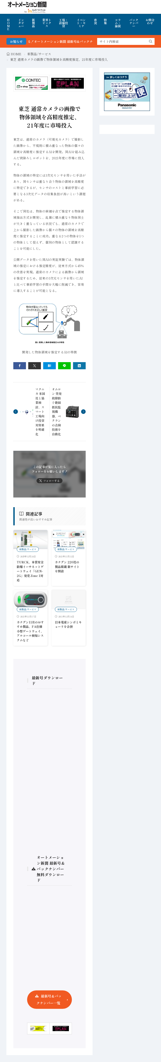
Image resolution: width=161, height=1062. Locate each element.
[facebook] (19, 365)
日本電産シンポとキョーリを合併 (68, 624)
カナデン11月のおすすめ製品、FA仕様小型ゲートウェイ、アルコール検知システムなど (30, 631)
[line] (64, 365)
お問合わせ (150, 21)
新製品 (33, 23)
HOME (8, 24)
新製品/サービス (39, 54)
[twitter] (34, 365)
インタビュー (21, 23)
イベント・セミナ (81, 23)
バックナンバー (133, 23)
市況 (95, 21)
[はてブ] (49, 365)
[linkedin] (79, 365)
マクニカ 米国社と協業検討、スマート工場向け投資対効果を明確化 (40, 411)
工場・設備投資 (63, 23)
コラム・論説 (118, 23)
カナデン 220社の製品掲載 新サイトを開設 (67, 566)
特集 (105, 21)
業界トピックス (46, 23)
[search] (150, 41)
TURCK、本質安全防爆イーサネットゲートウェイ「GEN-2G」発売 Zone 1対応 (30, 571)
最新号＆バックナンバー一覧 (49, 999)
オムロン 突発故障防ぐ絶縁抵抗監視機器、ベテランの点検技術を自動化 (57, 411)
